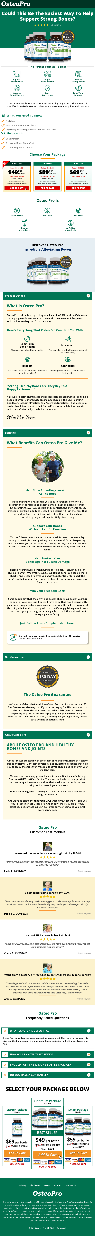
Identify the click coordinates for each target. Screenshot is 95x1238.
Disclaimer (36, 1187)
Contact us (70, 1187)
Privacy (24, 1187)
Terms (48, 1187)
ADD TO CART (16, 188)
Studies (58, 1187)
